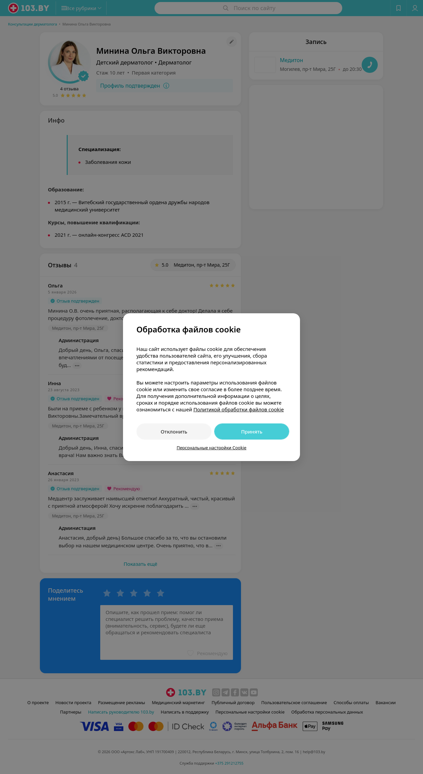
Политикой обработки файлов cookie (238, 409)
